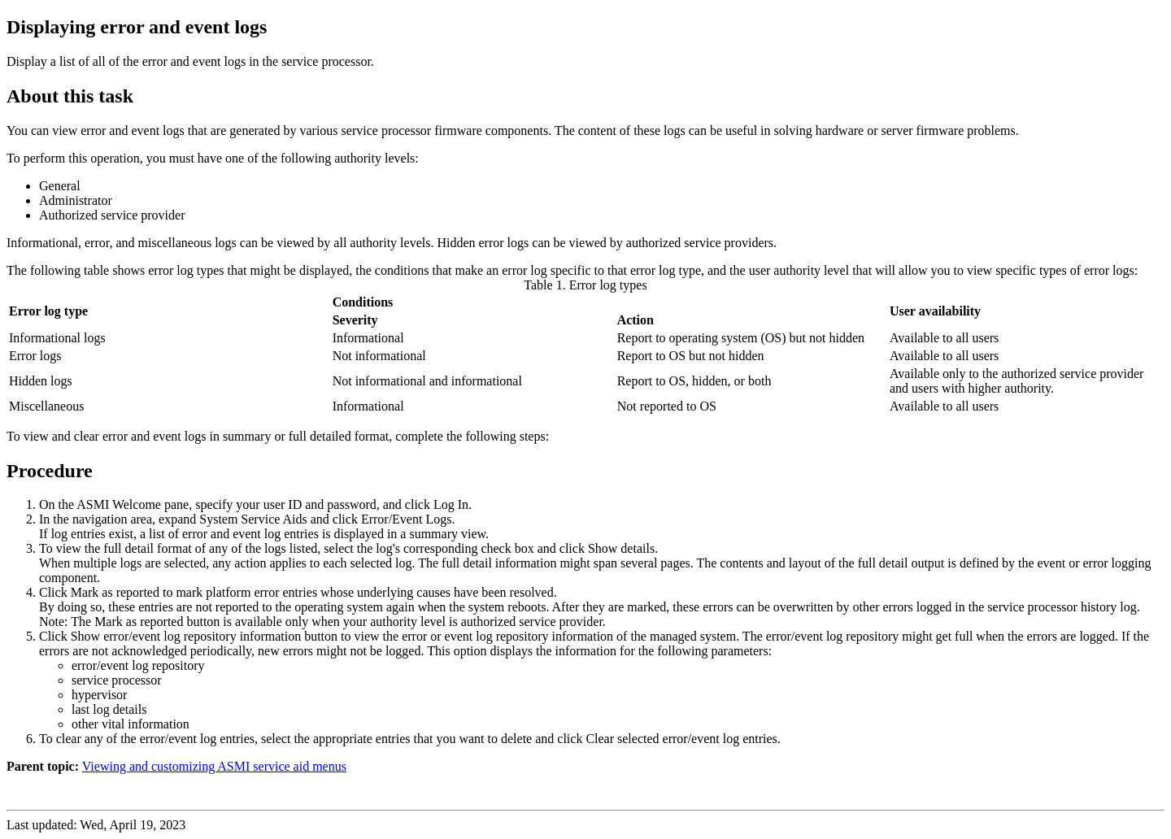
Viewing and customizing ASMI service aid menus (214, 766)
